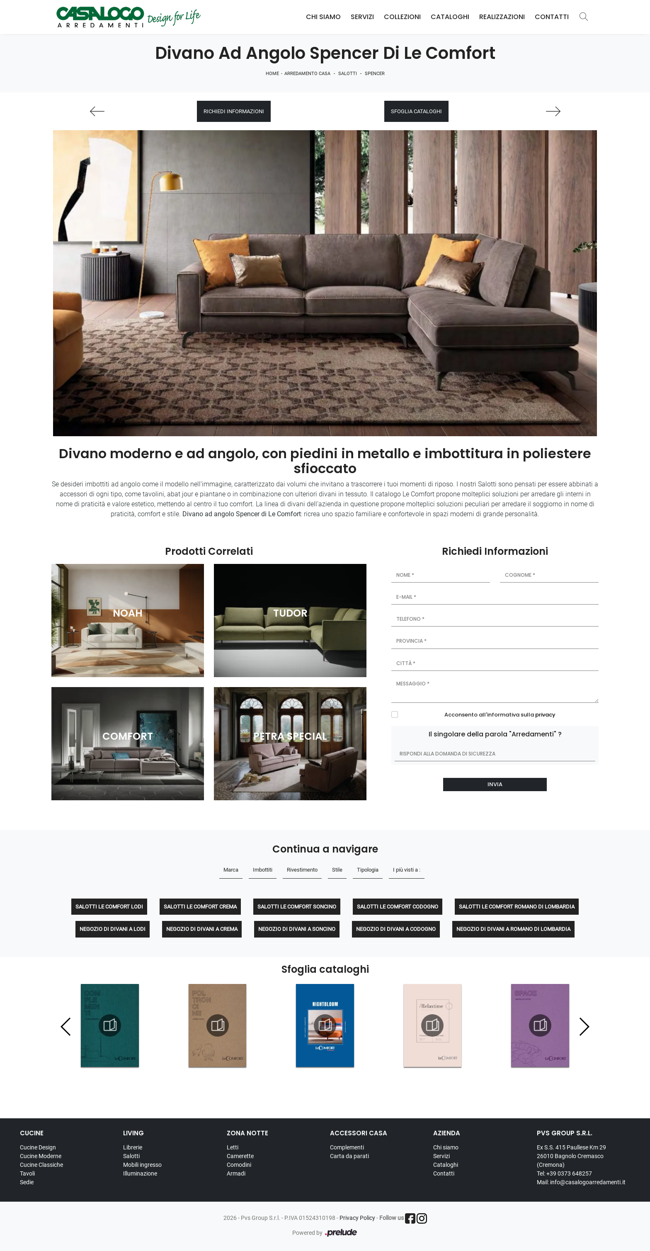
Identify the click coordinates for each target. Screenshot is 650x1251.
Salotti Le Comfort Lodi (109, 907)
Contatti (552, 17)
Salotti (347, 73)
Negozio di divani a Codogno (396, 929)
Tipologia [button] (367, 870)
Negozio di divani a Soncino (296, 929)
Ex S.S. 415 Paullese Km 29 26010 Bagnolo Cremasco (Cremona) (571, 1156)
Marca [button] (230, 870)
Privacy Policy (357, 1218)
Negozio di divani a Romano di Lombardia (513, 929)
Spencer (375, 73)
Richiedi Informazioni (234, 111)
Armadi (236, 1173)
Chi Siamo (323, 17)
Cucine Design (38, 1147)
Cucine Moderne (40, 1156)
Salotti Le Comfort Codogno (397, 907)
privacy (545, 715)
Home (272, 73)
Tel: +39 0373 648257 (564, 1173)
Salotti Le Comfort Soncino (296, 907)
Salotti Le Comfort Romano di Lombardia (517, 907)
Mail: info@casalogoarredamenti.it (581, 1182)
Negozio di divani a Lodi (113, 929)
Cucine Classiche (41, 1164)
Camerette (240, 1156)
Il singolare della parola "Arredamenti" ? (495, 734)
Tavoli (27, 1173)
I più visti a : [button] (406, 870)
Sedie (27, 1182)
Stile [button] (337, 870)
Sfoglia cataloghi (416, 111)
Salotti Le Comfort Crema (200, 907)
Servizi (362, 17)
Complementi (347, 1147)
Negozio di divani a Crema (202, 929)
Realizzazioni (502, 17)
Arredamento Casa (307, 73)
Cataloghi (450, 17)
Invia (495, 784)
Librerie (132, 1147)
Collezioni (402, 17)
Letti (232, 1147)
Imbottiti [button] (262, 870)
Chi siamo (445, 1147)
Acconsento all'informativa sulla (499, 715)
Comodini (239, 1164)
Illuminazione (140, 1173)
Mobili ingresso (142, 1164)
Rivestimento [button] (302, 870)
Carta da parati (349, 1156)
